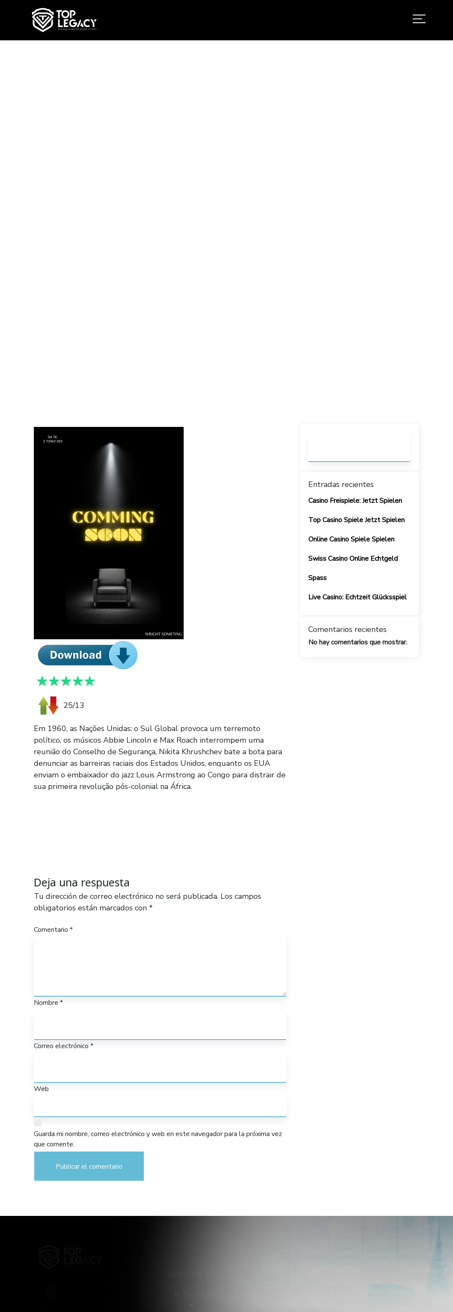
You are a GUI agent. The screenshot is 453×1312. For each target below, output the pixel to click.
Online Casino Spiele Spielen (351, 539)
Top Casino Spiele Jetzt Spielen (356, 520)
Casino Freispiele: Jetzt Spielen (355, 500)
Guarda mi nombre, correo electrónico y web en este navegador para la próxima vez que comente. (158, 1139)
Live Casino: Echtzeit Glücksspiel (357, 597)
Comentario (53, 929)
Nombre (48, 1002)
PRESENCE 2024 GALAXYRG (86, 798)
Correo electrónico (63, 1046)
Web (41, 1089)
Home (220, 254)
